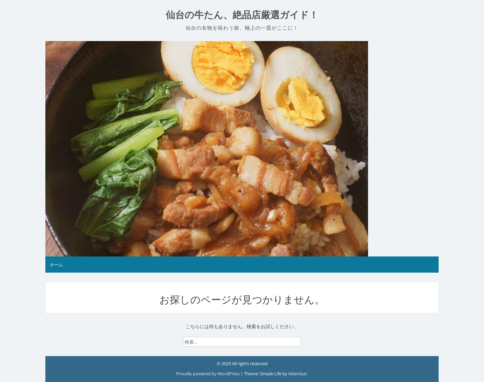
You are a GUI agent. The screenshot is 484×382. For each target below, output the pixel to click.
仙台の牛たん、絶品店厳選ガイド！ (242, 15)
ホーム (56, 265)
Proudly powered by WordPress (208, 374)
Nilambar (297, 374)
